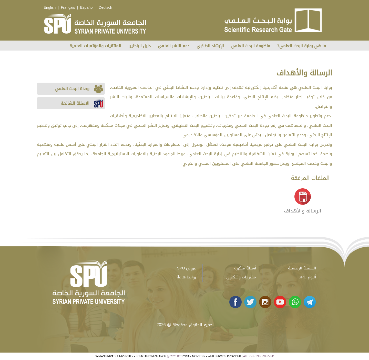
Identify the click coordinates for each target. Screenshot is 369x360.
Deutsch (105, 7)
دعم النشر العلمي (173, 46)
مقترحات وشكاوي (241, 277)
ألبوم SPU (307, 277)
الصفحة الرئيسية (302, 268)
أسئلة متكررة (245, 268)
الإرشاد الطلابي (210, 46)
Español (87, 7)
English (50, 7)
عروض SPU (186, 268)
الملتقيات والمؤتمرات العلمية (95, 46)
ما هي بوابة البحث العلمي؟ (301, 46)
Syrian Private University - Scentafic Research (130, 356)
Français (68, 7)
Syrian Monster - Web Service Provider (211, 356)
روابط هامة (186, 277)
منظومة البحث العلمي (250, 46)
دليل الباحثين (139, 46)
